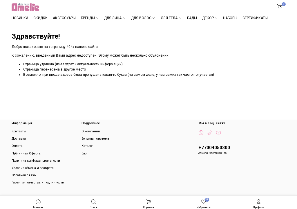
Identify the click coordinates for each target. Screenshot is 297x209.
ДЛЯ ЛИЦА (115, 18)
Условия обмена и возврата (33, 168)
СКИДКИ (40, 18)
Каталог (87, 146)
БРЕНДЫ (90, 18)
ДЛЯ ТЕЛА (171, 18)
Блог (85, 153)
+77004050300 (214, 147)
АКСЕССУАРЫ (64, 18)
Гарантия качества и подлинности (38, 182)
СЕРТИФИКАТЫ (255, 18)
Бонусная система (95, 138)
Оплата (17, 146)
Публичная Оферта (26, 153)
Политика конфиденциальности (36, 161)
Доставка (19, 138)
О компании (91, 131)
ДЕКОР (210, 18)
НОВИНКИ (20, 18)
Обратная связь (24, 175)
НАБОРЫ (230, 18)
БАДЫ (192, 18)
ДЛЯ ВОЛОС (143, 18)
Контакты (19, 131)
